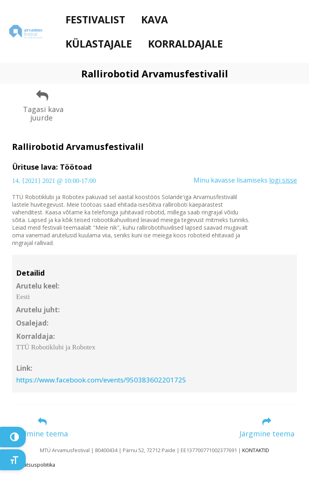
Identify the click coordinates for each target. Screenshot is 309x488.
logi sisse (283, 180)
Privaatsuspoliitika (33, 464)
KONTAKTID (255, 450)
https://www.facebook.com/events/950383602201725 (101, 379)
